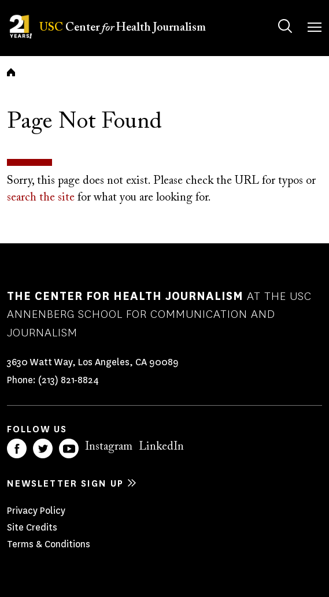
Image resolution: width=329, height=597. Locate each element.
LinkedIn (161, 447)
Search (273, 14)
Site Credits (32, 527)
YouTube (69, 448)
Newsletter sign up (65, 483)
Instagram (108, 447)
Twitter (43, 448)
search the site (41, 197)
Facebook (17, 448)
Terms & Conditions (48, 544)
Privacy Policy (36, 511)
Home (11, 72)
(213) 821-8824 (68, 380)
